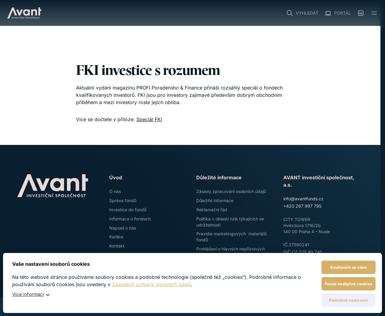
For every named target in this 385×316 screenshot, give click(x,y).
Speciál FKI (149, 119)
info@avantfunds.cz (303, 198)
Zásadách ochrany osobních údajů (151, 284)
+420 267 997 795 (302, 206)
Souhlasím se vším (348, 267)
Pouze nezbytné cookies (348, 283)
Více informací (28, 294)
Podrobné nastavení (348, 300)
